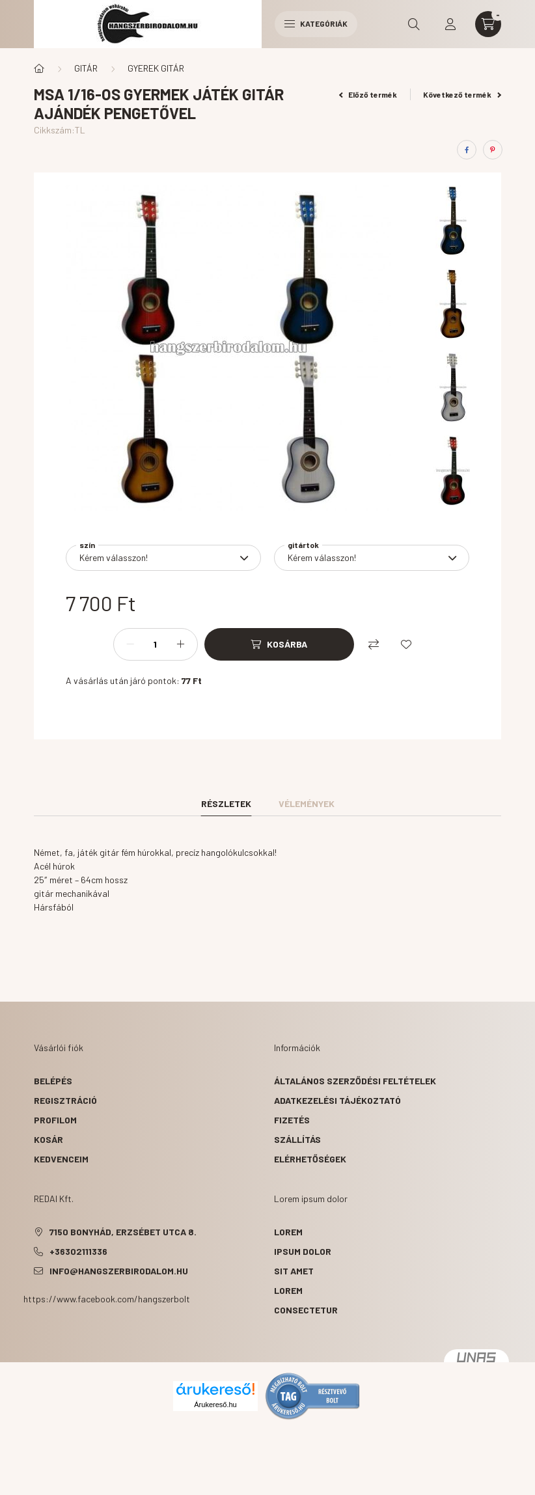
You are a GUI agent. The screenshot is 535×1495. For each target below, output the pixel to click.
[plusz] (181, 644)
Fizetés (292, 1119)
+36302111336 (78, 1251)
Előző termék (368, 94)
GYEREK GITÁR (156, 68)
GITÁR (86, 68)
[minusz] (130, 644)
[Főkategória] (39, 68)
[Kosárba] (279, 644)
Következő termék (462, 94)
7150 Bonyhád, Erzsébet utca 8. (123, 1231)
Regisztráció (65, 1100)
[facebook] (466, 149)
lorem (288, 1231)
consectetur (306, 1309)
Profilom (55, 1119)
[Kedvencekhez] (406, 644)
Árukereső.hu (215, 1404)
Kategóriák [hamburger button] (316, 23)
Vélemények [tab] (307, 803)
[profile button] (450, 24)
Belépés (53, 1080)
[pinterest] (492, 149)
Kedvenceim (61, 1158)
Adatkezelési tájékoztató (337, 1100)
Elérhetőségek (310, 1158)
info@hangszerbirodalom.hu (118, 1270)
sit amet (294, 1270)
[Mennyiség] (156, 644)
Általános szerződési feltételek (355, 1080)
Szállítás (297, 1139)
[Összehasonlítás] (374, 644)
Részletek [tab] (226, 803)
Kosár (48, 1139)
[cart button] (488, 24)
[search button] (414, 24)
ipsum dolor (302, 1251)
